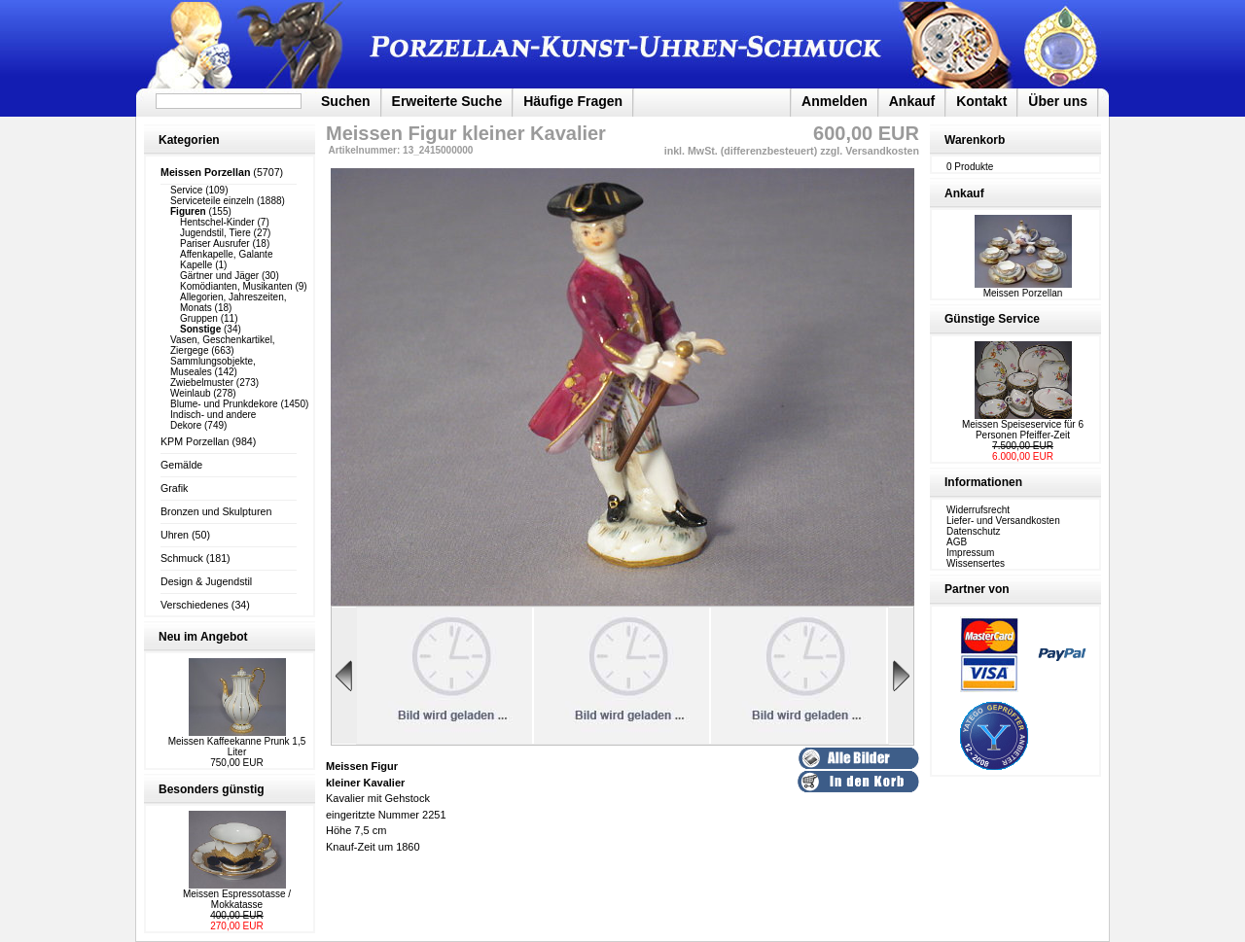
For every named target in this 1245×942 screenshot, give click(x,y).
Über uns (1057, 101)
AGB (956, 542)
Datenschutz (973, 531)
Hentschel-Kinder (217, 222)
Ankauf (912, 101)
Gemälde (181, 465)
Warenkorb (974, 140)
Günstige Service (992, 319)
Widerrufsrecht (978, 510)
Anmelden (834, 101)
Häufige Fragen (572, 101)
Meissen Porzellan (1023, 288)
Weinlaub (190, 393)
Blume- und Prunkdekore (224, 404)
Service (186, 190)
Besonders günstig (212, 789)
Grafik (174, 488)
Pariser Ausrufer (215, 243)
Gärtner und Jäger (219, 275)
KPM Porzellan (194, 441)
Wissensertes (975, 563)
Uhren (174, 535)
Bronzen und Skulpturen (215, 511)
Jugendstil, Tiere (215, 232)
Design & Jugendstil (206, 581)
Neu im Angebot (203, 637)
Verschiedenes (194, 605)
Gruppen (199, 318)
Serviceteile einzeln (212, 200)
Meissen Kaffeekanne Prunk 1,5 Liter (237, 746)
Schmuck (181, 558)
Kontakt (981, 101)
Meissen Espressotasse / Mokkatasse (237, 899)
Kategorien (189, 140)
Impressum (970, 552)
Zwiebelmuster (201, 382)
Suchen (346, 101)
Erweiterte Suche (447, 101)
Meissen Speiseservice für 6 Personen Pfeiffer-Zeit (1023, 429)
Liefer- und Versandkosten (1003, 520)
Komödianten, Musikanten (236, 286)
